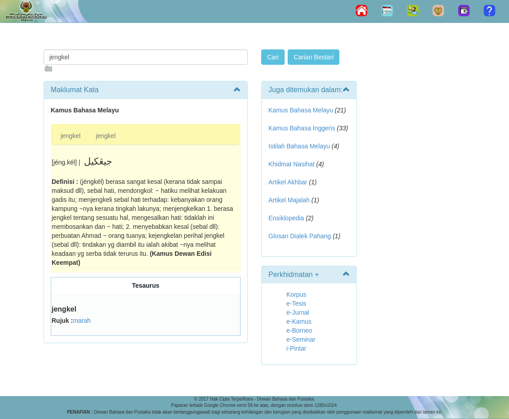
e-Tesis (296, 303)
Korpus (296, 294)
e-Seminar (301, 339)
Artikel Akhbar (287, 182)
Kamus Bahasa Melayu (301, 110)
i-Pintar (296, 348)
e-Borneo (299, 330)
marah (82, 320)
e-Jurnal (297, 312)
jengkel (70, 135)
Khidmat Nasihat (291, 164)
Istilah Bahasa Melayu (299, 146)
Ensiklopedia (286, 218)
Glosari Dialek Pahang (299, 236)
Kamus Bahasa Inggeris (301, 128)
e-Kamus (299, 321)
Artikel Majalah (289, 200)
